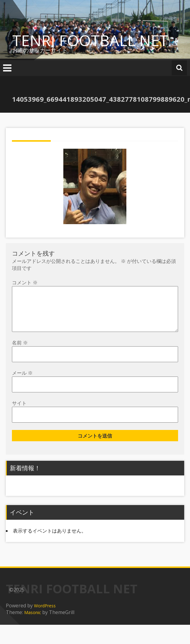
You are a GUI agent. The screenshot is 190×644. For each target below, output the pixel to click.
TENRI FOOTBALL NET (90, 40)
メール (22, 382)
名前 (20, 352)
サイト (19, 412)
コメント (25, 282)
